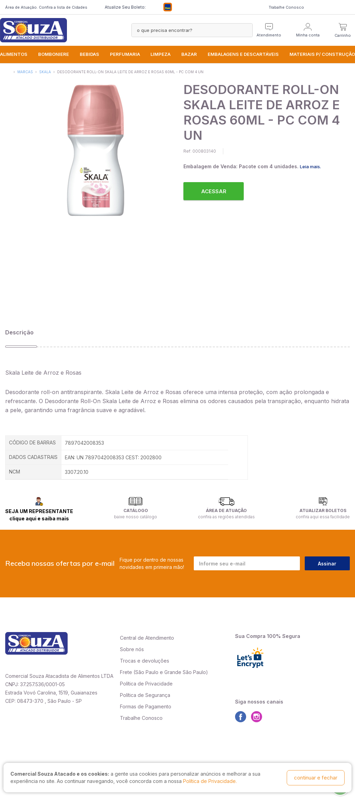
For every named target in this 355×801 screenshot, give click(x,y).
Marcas (25, 72)
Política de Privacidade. (210, 781)
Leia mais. (310, 166)
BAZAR (189, 54)
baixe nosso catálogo (135, 516)
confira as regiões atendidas (226, 516)
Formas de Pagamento (145, 706)
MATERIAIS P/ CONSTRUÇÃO (322, 54)
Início (8, 71)
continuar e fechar (315, 777)
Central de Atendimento (147, 638)
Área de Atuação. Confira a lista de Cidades (46, 7)
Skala (45, 72)
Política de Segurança (145, 695)
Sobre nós (132, 649)
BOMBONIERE (53, 54)
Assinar (327, 563)
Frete (126, 672)
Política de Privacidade (146, 684)
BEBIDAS (89, 54)
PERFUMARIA (125, 54)
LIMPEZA (160, 54)
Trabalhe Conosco (286, 7)
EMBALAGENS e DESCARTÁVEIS (243, 54)
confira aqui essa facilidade (323, 516)
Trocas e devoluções (144, 661)
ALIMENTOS (13, 54)
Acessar (213, 191)
